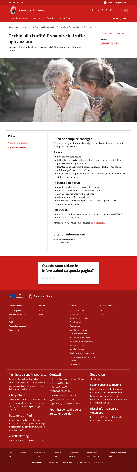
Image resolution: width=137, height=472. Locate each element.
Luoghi (103, 310)
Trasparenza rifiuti (20, 415)
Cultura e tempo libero (79, 333)
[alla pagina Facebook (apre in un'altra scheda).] (98, 10)
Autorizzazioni (75, 325)
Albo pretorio (17, 395)
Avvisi (41, 314)
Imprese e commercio (78, 345)
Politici (11, 322)
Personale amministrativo (19, 325)
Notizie (42, 310)
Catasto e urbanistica (78, 329)
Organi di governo (16, 310)
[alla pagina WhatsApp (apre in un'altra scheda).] (106, 10)
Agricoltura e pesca (77, 310)
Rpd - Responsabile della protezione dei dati (65, 411)
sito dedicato (97, 222)
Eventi (103, 314)
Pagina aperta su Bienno (105, 384)
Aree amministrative (17, 314)
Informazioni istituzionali (43, 27)
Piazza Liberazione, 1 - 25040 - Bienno (68, 379)
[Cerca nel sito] (125, 10)
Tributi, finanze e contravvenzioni (83, 356)
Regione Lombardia (16, 2)
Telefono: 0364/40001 (60, 383)
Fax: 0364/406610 (58, 386)
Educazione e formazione (80, 337)
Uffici (11, 318)
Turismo (73, 360)
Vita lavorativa (75, 364)
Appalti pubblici (76, 322)
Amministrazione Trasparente (27, 374)
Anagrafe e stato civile (79, 318)
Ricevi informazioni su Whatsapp (104, 410)
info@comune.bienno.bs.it (61, 399)
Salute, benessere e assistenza (82, 353)
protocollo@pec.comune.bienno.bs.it (65, 403)
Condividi (107, 33)
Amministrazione (23, 27)
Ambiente (74, 314)
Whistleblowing (19, 436)
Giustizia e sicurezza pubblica (81, 341)
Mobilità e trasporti (77, 349)
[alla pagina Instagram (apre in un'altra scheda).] (102, 10)
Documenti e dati (15, 329)
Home (10, 27)
